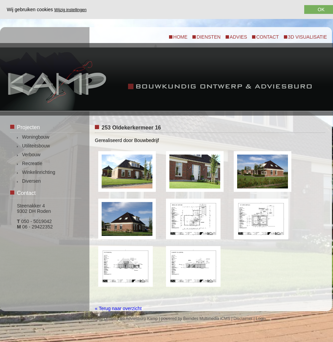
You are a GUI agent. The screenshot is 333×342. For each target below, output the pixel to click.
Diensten (208, 37)
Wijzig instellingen (70, 9)
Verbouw (31, 154)
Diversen (31, 181)
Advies (238, 37)
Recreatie (32, 163)
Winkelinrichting (38, 172)
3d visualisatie (307, 37)
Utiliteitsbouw (36, 145)
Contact (267, 37)
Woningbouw (35, 137)
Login (261, 318)
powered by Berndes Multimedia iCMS (195, 318)
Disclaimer (242, 318)
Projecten (28, 127)
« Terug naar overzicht (118, 308)
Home (180, 37)
